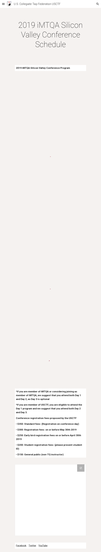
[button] (3, 4)
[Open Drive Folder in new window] (80, 468)
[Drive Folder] (50, 500)
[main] (50, 34)
